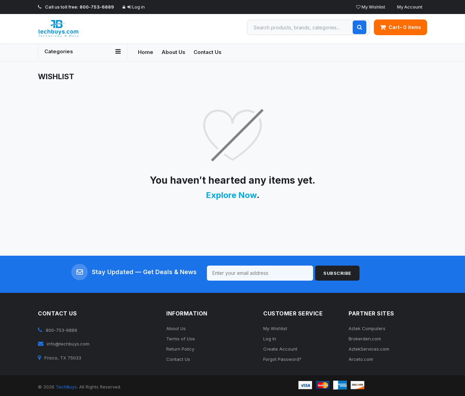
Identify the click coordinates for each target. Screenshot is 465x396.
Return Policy (180, 349)
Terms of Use (180, 338)
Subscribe (337, 273)
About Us (173, 52)
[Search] (359, 27)
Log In (269, 338)
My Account (409, 7)
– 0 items (400, 27)
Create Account (280, 349)
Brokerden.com (365, 338)
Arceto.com (361, 359)
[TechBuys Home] (83, 28)
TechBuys (66, 387)
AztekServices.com (369, 349)
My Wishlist (370, 7)
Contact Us (208, 52)
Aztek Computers (367, 328)
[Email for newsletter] (260, 273)
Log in (136, 7)
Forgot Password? (282, 359)
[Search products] (308, 27)
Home (145, 52)
